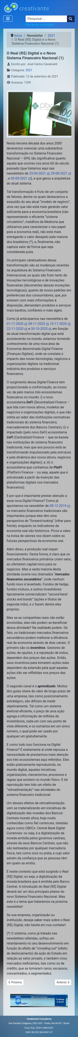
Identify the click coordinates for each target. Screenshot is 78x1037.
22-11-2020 (15, 329)
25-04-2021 (37, 173)
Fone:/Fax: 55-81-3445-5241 (39, 1028)
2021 (29, 70)
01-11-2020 (15, 324)
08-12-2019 (58, 506)
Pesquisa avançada (40, 25)
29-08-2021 (59, 173)
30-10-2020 (39, 329)
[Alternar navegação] (7, 18)
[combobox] (46, 18)
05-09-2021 (19, 178)
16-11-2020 (58, 324)
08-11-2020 (36, 324)
